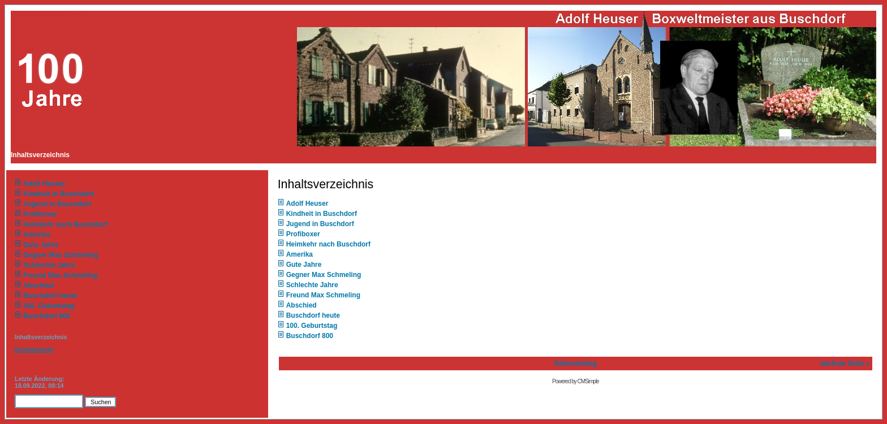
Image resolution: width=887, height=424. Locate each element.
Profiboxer (40, 214)
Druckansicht (34, 349)
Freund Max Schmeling (60, 275)
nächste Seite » (844, 363)
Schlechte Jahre (49, 265)
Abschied (38, 285)
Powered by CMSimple (575, 381)
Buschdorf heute (50, 296)
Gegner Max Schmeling (60, 255)
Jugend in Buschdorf (57, 204)
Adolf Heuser (44, 184)
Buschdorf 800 (46, 316)
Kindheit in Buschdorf (58, 194)
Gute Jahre (41, 245)
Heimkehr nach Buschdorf (65, 224)
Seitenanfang (575, 363)
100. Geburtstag (49, 306)
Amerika (36, 235)
